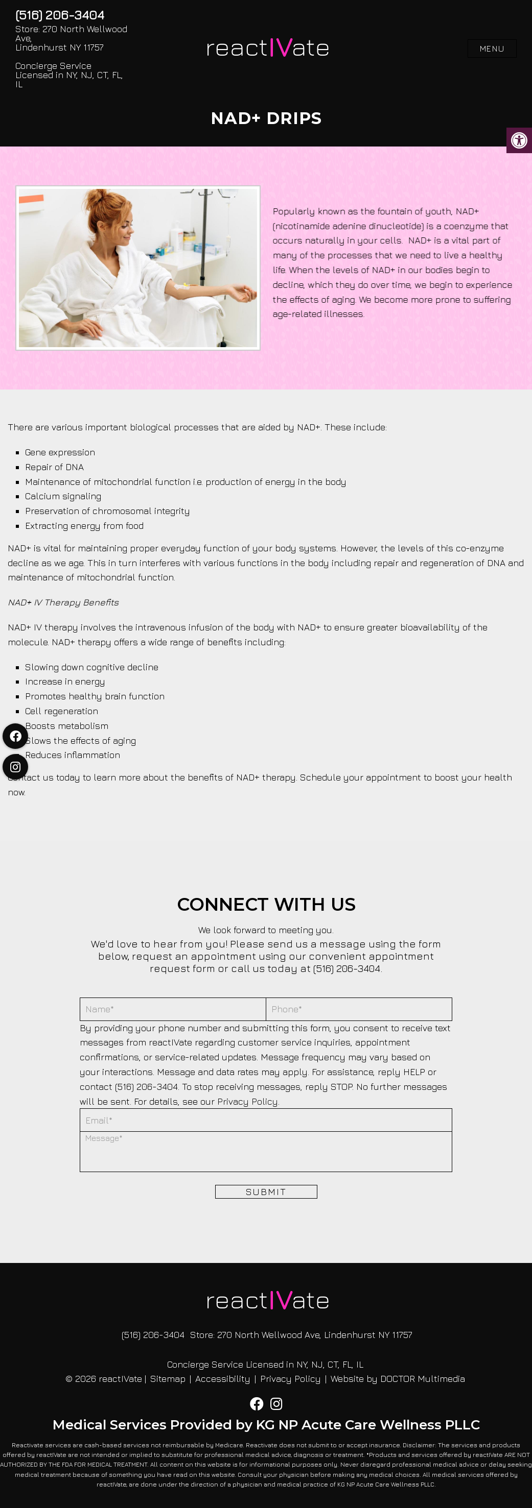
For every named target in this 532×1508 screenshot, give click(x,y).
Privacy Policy (247, 1101)
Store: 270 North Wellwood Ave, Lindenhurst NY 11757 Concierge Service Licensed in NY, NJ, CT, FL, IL (71, 57)
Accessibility (222, 1378)
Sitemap (168, 1378)
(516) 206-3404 (59, 14)
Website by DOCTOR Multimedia (398, 1378)
